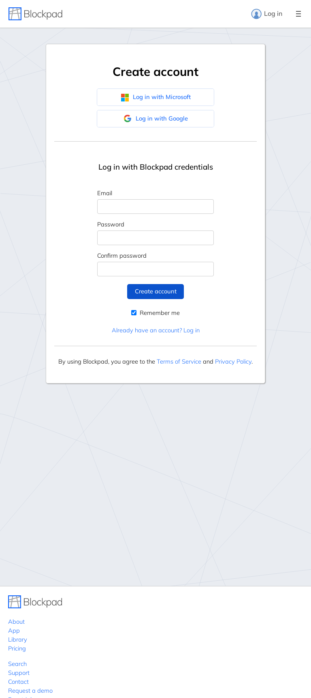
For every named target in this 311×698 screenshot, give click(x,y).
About (16, 621)
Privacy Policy (233, 361)
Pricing (17, 648)
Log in (266, 13)
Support (19, 672)
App (14, 630)
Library (17, 639)
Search (17, 664)
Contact (18, 681)
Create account (156, 291)
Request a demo (30, 690)
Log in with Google (156, 118)
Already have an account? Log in (156, 330)
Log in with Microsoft (156, 97)
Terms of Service (179, 361)
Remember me (155, 313)
